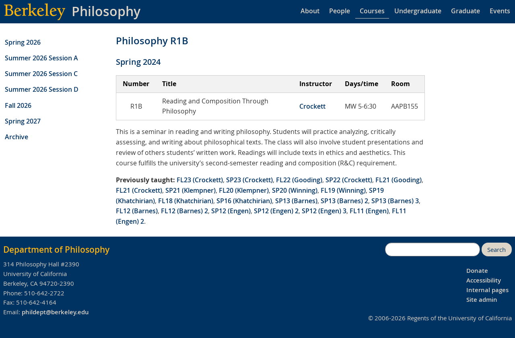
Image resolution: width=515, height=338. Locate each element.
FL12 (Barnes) (137, 210)
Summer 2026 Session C (41, 73)
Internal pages (487, 290)
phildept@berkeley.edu (55, 312)
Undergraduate (417, 10)
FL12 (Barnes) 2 (184, 210)
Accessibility (483, 280)
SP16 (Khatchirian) (244, 200)
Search (496, 250)
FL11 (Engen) (369, 210)
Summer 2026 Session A (41, 58)
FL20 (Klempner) (244, 190)
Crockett (312, 106)
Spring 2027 (23, 121)
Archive (16, 136)
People (339, 10)
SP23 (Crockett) (249, 179)
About (310, 10)
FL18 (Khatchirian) (185, 200)
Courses (372, 10)
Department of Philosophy (56, 249)
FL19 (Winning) (343, 190)
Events (500, 10)
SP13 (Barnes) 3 (395, 200)
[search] (432, 249)
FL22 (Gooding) (299, 179)
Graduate (465, 10)
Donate (477, 270)
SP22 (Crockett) (348, 179)
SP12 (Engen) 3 (324, 210)
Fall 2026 (18, 105)
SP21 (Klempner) (190, 190)
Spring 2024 (138, 61)
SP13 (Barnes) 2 (344, 200)
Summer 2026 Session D (41, 89)
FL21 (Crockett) (139, 190)
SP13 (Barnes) (296, 200)
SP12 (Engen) (231, 210)
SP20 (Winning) (294, 190)
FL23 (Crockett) (200, 179)
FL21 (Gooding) (398, 179)
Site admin (481, 299)
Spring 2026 (23, 42)
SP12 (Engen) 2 (276, 210)
